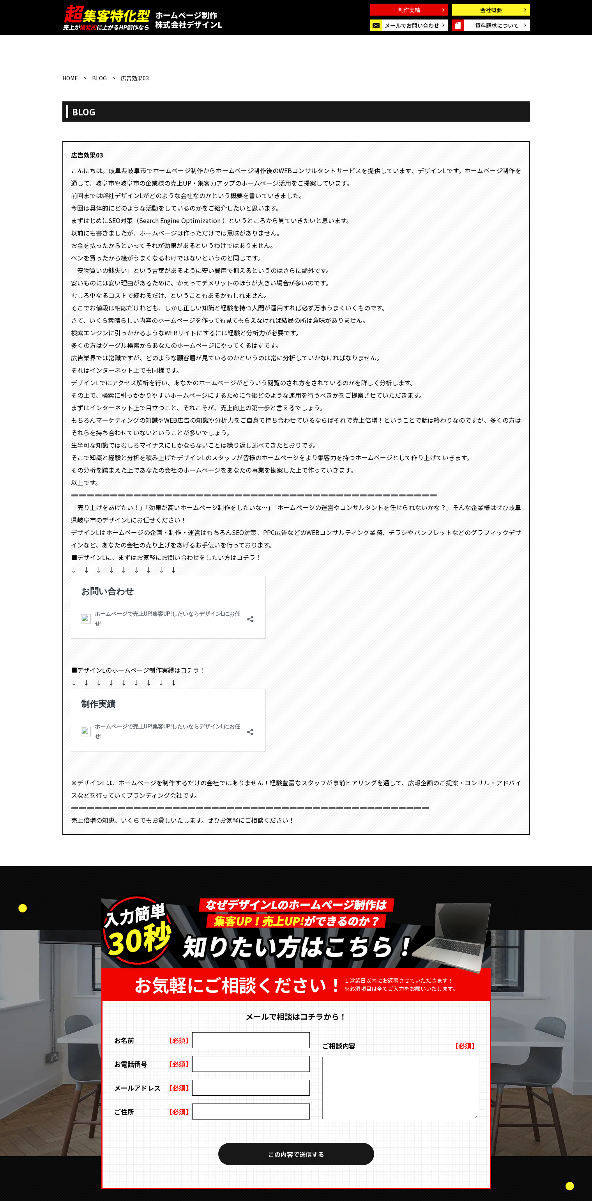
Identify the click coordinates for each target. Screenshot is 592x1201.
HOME (70, 78)
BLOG (99, 78)
